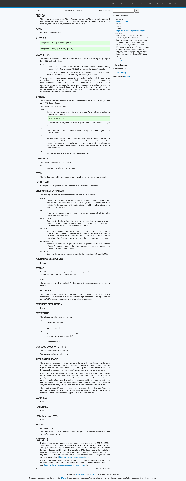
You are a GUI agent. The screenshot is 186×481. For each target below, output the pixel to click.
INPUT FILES (42, 182)
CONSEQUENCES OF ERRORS (51, 347)
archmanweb (79, 474)
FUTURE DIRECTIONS (47, 416)
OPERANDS (42, 158)
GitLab (151, 4)
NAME (39, 29)
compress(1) (121, 73)
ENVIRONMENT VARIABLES (50, 191)
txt (125, 77)
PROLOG (40, 15)
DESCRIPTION (43, 55)
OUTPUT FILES (43, 290)
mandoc (92, 474)
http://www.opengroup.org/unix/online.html (74, 457)
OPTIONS (40, 97)
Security (160, 4)
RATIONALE (42, 407)
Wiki (143, 4)
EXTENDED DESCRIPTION (49, 304)
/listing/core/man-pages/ (125, 61)
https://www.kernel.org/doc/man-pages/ (130, 31)
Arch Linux (13, 3)
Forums (135, 4)
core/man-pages (122, 21)
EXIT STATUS (42, 313)
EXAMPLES (41, 398)
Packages (124, 4)
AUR (169, 4)
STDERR (40, 279)
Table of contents (121, 65)
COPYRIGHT (42, 439)
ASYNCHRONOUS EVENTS (49, 259)
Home (114, 4)
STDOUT (40, 268)
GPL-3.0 (64, 478)
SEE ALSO (41, 425)
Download (178, 4)
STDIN (39, 173)
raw (128, 77)
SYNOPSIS (41, 38)
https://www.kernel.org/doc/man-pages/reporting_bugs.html (65, 465)
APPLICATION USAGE (47, 359)
